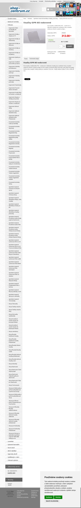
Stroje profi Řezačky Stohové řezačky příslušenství (14, 421)
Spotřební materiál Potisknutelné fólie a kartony (14, 285)
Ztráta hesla (34, 495)
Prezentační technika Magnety (14, 147)
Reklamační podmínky (69, 1)
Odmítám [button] (58, 497)
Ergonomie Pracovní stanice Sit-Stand (14, 88)
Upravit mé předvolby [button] (52, 501)
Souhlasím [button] (49, 497)
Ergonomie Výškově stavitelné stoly (14, 111)
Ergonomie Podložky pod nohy (14, 76)
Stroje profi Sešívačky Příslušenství (14, 429)
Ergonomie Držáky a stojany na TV (14, 35)
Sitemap (33, 497)
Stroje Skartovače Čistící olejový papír (15, 370)
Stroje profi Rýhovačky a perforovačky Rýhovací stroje (15, 396)
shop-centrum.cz (10, 492)
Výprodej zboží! (12, 454)
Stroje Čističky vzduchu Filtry (15, 310)
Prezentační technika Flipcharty (14, 127)
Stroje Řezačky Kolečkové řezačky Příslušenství (13, 340)
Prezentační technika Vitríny (14, 183)
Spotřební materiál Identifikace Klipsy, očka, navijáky (15, 199)
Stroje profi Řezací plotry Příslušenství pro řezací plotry (15, 402)
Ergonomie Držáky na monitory (14, 48)
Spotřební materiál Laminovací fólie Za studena (14, 274)
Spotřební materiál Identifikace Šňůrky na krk (14, 205)
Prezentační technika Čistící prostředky (14, 122)
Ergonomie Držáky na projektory (14, 53)
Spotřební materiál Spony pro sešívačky (14, 295)
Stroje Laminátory (13, 331)
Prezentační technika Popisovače (14, 152)
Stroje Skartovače (13, 366)
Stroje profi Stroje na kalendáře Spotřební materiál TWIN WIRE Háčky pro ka (14, 436)
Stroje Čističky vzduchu (15, 306)
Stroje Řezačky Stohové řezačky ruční (15, 360)
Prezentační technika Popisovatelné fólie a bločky (14, 157)
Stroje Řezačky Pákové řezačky (14, 346)
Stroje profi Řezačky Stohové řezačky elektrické (14, 414)
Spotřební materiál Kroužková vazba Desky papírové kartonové (15, 218)
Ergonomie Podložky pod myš (14, 72)
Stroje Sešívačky (13, 364)
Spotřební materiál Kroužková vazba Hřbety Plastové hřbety (15, 235)
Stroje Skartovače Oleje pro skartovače (15, 381)
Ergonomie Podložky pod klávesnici (14, 67)
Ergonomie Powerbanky (15, 85)
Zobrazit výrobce (13, 460)
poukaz (59, 1)
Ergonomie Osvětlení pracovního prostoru (14, 62)
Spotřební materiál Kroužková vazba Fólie (15, 223)
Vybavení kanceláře (13, 444)
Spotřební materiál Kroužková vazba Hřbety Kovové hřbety (14, 229)
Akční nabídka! (12, 451)
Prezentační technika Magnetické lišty (14, 132)
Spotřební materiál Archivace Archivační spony (14, 188)
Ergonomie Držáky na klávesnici (14, 44)
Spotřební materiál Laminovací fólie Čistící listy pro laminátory (15, 252)
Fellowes (10, 25)
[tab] (25, 59)
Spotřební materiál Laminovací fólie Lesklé (15, 258)
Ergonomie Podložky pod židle (14, 81)
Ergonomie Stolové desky (14, 107)
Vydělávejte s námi (13, 457)
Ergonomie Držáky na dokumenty (14, 39)
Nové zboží (11, 448)
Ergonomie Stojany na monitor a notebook (14, 102)
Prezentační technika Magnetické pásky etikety (14, 137)
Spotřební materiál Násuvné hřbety (14, 279)
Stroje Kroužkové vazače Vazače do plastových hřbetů (13, 326)
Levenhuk (10, 441)
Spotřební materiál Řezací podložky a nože (15, 290)
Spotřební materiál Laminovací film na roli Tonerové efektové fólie (15, 246)
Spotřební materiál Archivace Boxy (14, 194)
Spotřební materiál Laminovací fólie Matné (15, 262)
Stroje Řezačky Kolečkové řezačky (13, 335)
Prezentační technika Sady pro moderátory (14, 163)
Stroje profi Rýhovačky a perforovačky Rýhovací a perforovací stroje (15, 389)
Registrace (34, 494)
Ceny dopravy (33, 1)
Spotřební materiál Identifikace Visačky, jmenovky (14, 212)
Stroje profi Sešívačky (14, 426)
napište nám (11, 473)
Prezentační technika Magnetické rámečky (14, 142)
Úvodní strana (12, 18)
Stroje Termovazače (14, 385)
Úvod (24, 18)
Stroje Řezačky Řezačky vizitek (15, 350)
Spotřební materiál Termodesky (14, 300)
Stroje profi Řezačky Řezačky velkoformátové (14, 408)
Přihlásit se (34, 492)
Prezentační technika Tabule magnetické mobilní (14, 177)
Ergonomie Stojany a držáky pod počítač (14, 98)
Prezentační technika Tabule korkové (14, 167)
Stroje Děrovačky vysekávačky (13, 315)
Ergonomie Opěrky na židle (14, 58)
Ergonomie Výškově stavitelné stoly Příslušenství (14, 117)
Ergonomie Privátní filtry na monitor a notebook (15, 93)
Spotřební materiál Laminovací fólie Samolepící (14, 268)
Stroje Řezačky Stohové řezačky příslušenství (15, 355)
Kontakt (41, 1)
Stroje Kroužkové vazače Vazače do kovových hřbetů (13, 320)
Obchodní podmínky (50, 1)
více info (9, 484)
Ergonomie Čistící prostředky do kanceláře (13, 29)
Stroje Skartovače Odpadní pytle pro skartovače (14, 375)
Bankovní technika (13, 22)
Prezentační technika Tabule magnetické (14, 172)
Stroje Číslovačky (13, 304)
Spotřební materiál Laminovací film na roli (15, 241)
